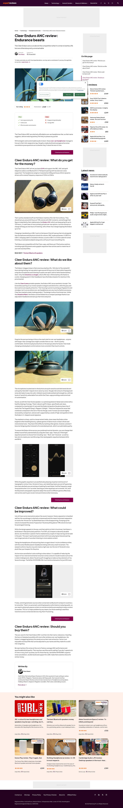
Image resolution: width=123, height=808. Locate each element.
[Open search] (118, 3)
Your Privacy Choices (50, 795)
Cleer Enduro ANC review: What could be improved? (93, 73)
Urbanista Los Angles (32, 275)
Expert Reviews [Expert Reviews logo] (8, 3)
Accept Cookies (80, 94)
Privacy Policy (36, 795)
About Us (62, 795)
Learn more (24, 62)
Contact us (18, 795)
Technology (55, 3)
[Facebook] (101, 3)
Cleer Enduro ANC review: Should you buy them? (93, 78)
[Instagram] (112, 3)
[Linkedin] (105, 3)
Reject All (68, 94)
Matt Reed (21, 54)
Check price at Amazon (62, 152)
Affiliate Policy (71, 795)
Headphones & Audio (35, 30)
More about (21, 685)
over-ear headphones (58, 141)
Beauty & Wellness (81, 3)
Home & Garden (67, 3)
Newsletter (93, 3)
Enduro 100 (46, 222)
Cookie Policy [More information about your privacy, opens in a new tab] (80, 90)
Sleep (46, 3)
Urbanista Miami (22, 294)
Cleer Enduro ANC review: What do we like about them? (95, 67)
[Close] (85, 82)
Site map (27, 795)
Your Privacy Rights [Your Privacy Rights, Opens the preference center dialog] (44, 94)
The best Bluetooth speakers (33, 253)
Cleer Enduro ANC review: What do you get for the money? (94, 61)
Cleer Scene (24, 283)
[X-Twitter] (108, 3)
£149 (42, 168)
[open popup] (69, 209)
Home (16, 30)
